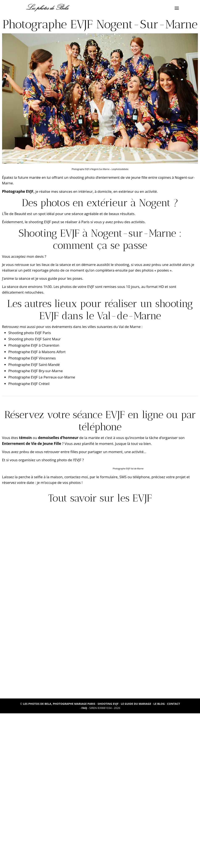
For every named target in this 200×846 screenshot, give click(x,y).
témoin (25, 437)
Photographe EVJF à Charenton (33, 345)
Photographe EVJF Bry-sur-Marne (35, 370)
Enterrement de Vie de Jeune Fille (31, 443)
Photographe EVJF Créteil (29, 383)
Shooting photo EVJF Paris (29, 332)
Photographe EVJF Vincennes (32, 358)
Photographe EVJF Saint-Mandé (34, 364)
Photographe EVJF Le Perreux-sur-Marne (41, 377)
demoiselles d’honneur (58, 437)
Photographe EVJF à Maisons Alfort (37, 351)
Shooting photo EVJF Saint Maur (34, 339)
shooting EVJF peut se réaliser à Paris (59, 221)
